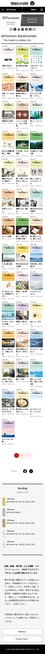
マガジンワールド (23, 3)
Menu (37, 10)
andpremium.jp (34, 19)
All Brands (9, 10)
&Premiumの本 (34, 22)
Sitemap (21, 632)
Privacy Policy (22, 639)
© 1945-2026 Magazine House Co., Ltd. (22, 649)
